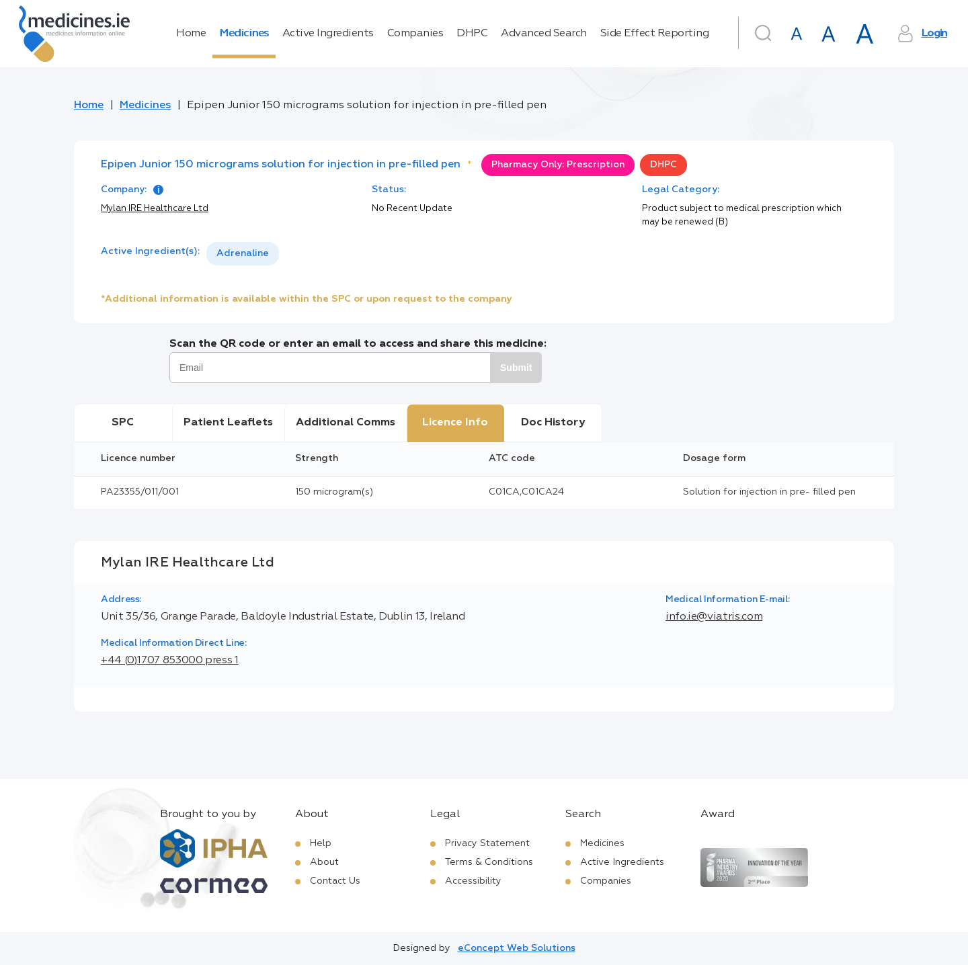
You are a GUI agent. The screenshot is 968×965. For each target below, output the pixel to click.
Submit (516, 367)
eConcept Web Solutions (516, 948)
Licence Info (455, 422)
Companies (415, 33)
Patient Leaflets (228, 422)
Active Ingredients (328, 33)
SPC (123, 422)
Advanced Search (544, 33)
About (324, 862)
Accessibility (473, 881)
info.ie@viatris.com (714, 617)
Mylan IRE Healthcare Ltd (154, 208)
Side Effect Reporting (654, 33)
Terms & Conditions (489, 862)
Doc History (553, 422)
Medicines (244, 33)
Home (191, 33)
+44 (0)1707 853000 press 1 (170, 660)
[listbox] (242, 253)
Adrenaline (242, 253)
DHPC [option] (663, 164)
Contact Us (335, 881)
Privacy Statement (487, 843)
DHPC (471, 33)
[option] (242, 253)
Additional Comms (345, 422)
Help (320, 843)
